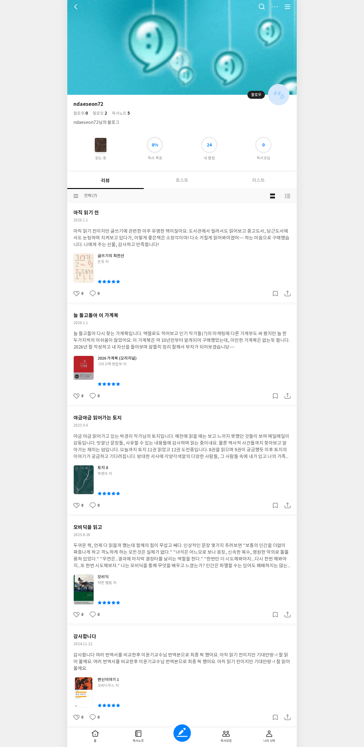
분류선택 (76, 196)
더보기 (275, 7)
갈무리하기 (275, 293)
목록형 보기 (287, 196)
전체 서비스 (287, 7)
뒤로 (76, 7)
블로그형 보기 (273, 196)
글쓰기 (182, 733)
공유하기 (287, 293)
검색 (262, 7)
